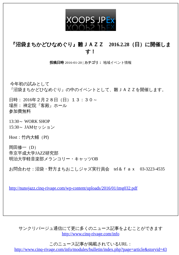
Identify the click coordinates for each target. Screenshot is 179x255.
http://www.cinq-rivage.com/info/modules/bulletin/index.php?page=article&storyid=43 (90, 249)
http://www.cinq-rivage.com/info (90, 233)
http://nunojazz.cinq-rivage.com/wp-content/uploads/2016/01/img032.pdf (73, 188)
